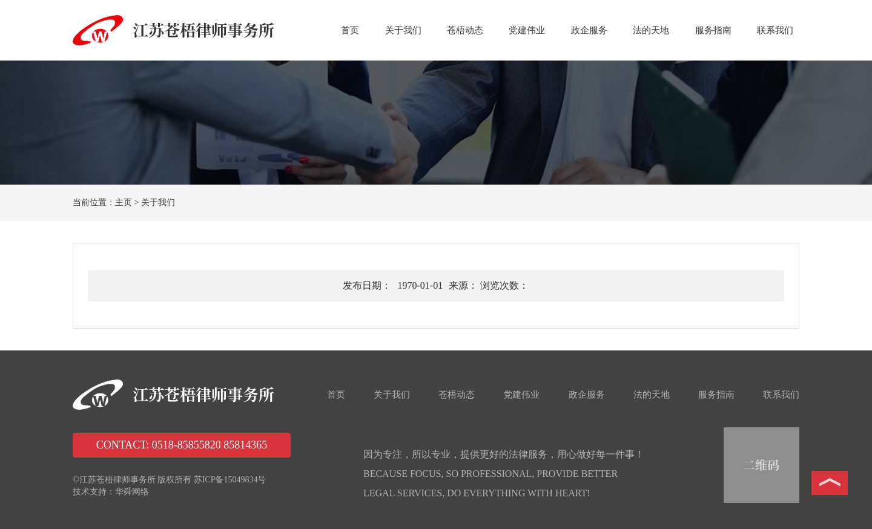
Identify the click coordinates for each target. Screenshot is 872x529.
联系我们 (775, 30)
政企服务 (589, 30)
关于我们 (403, 30)
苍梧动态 (465, 30)
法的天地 (651, 30)
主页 (123, 202)
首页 (350, 30)
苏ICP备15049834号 (230, 479)
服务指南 (713, 30)
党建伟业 (527, 30)
